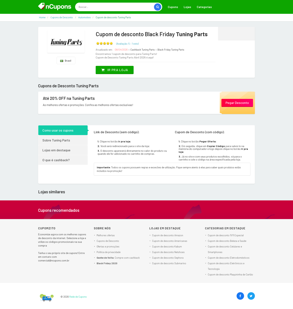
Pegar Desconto (237, 103)
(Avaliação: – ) (127, 43)
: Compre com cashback (118, 257)
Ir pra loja (114, 70)
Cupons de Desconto (108, 240)
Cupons (173, 7)
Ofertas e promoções (108, 246)
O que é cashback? (56, 160)
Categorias (204, 7)
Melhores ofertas (106, 235)
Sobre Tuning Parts (56, 140)
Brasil (65, 60)
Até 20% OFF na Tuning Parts (69, 98)
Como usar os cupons (57, 130)
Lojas (187, 7)
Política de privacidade (109, 252)
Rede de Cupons (78, 296)
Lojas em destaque (56, 150)
